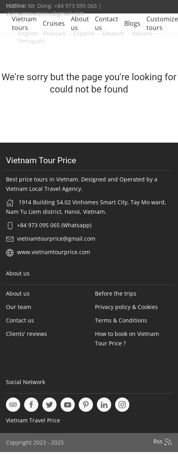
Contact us (106, 23)
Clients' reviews (26, 333)
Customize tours (162, 23)
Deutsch (112, 33)
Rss (162, 442)
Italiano (141, 33)
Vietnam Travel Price (33, 420)
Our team (18, 307)
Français (55, 33)
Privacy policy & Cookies (126, 307)
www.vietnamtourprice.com (53, 252)
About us (80, 23)
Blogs (132, 23)
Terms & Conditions (121, 320)
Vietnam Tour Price (41, 160)
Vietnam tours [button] (24, 23)
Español (83, 33)
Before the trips (115, 293)
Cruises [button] (54, 23)
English (27, 33)
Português (31, 41)
